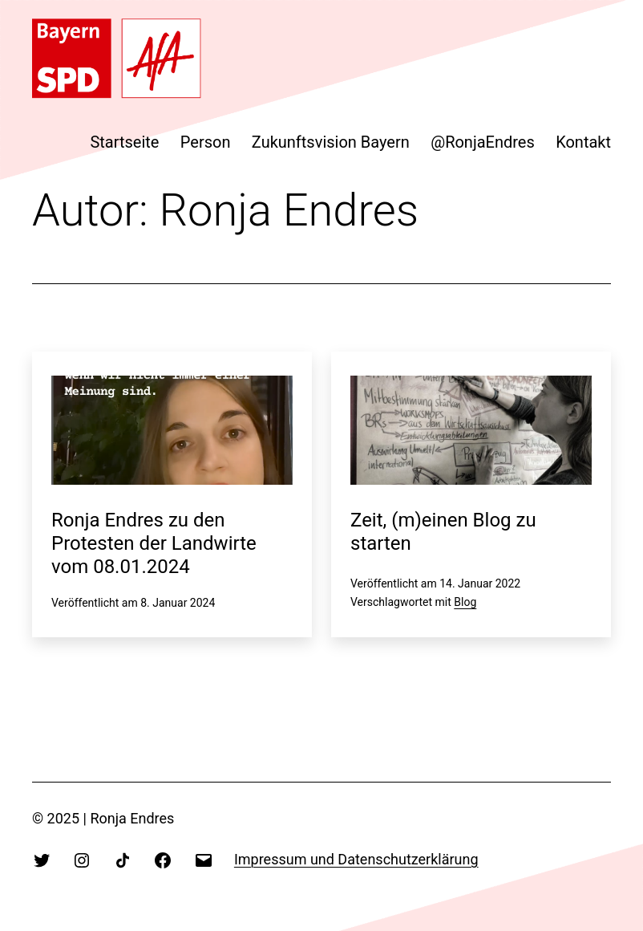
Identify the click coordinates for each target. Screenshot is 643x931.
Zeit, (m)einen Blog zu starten (443, 532)
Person (205, 142)
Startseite (124, 142)
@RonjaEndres (483, 142)
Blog (465, 602)
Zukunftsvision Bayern (331, 142)
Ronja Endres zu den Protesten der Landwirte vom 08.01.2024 (154, 543)
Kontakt (583, 142)
